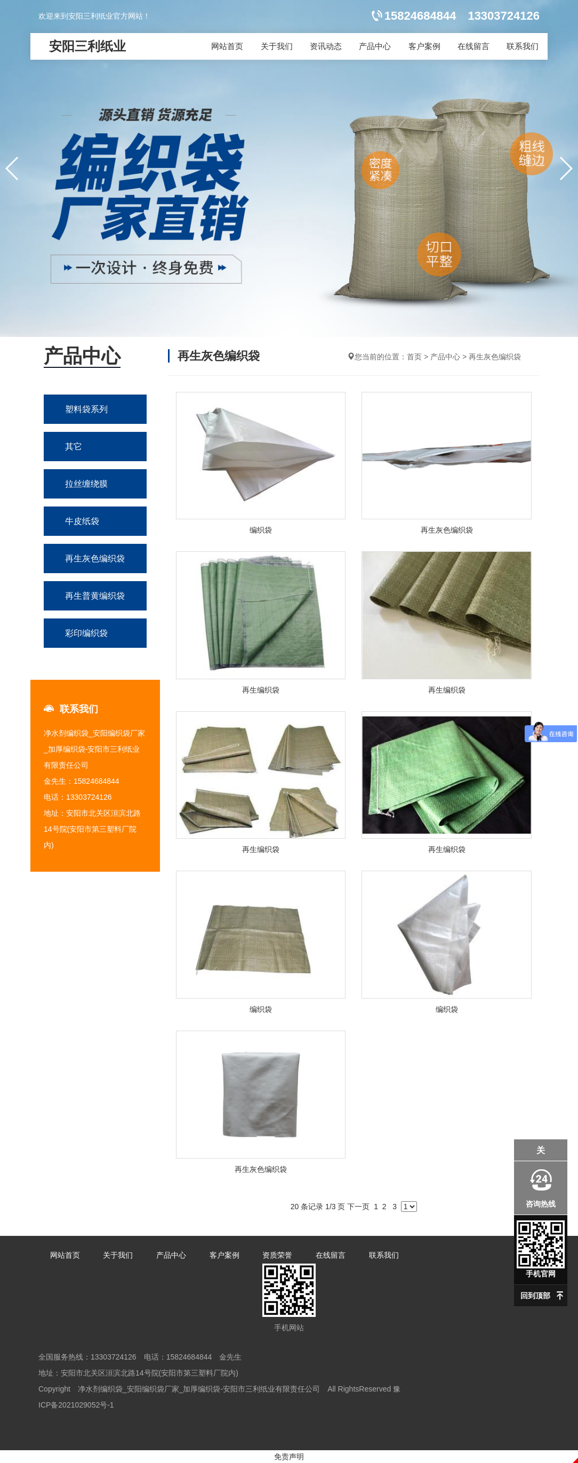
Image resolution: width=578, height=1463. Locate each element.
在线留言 (473, 46)
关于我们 (277, 46)
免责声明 (289, 1456)
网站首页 (227, 46)
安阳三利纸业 (87, 46)
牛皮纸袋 (82, 521)
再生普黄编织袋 (95, 595)
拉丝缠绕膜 (86, 483)
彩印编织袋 (86, 633)
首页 (414, 356)
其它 (73, 446)
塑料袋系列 (86, 409)
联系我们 (523, 46)
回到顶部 (535, 1295)
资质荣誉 (277, 1255)
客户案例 (424, 46)
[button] (565, 168)
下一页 (358, 1206)
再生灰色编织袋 (95, 558)
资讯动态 (326, 46)
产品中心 (375, 46)
